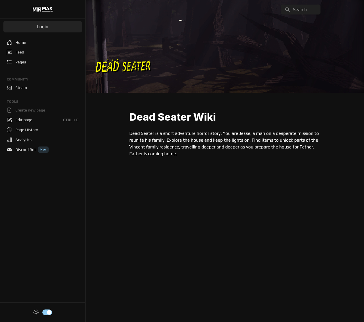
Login (42, 26)
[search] (300, 10)
